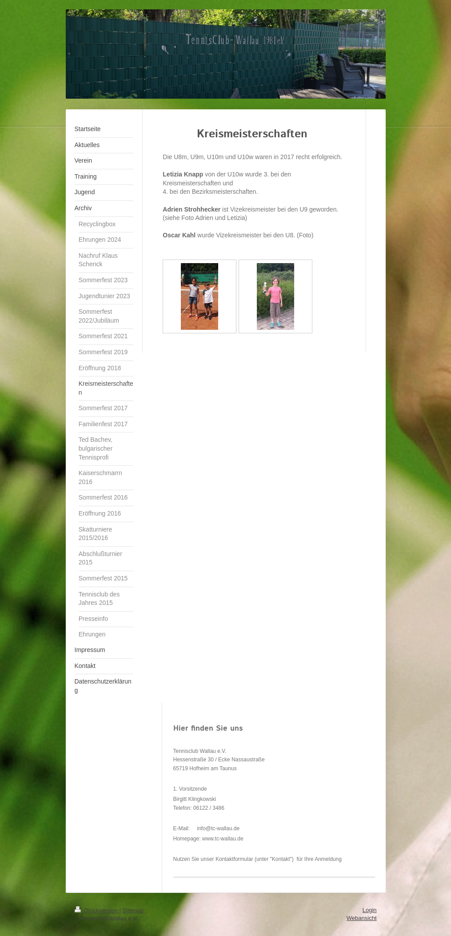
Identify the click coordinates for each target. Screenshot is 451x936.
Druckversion (97, 910)
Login (370, 910)
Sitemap (133, 910)
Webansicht (362, 918)
